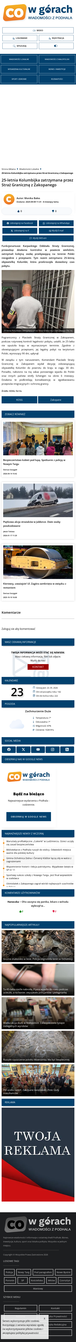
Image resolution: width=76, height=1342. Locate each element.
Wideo (38, 30)
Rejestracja (56, 38)
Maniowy (38, 1288)
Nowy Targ (23, 1272)
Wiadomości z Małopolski (57, 59)
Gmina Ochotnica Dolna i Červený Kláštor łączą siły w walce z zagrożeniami (38, 860)
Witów (51, 1280)
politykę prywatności (27, 1332)
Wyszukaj (19, 46)
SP (22, 1280)
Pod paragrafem (43, 1272)
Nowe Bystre (63, 1272)
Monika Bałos (32, 198)
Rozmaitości (57, 79)
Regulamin (20, 1308)
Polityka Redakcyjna (55, 1324)
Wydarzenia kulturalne (19, 69)
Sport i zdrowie (19, 79)
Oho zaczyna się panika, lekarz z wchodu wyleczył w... (38, 907)
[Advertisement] (38, 124)
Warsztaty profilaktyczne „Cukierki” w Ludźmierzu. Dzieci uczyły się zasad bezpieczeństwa (40, 843)
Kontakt (38, 667)
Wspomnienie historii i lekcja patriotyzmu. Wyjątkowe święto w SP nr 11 (39, 868)
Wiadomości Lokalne (19, 59)
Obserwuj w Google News (29, 816)
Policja (9, 1272)
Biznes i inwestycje (57, 69)
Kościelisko (37, 1280)
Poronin (10, 1280)
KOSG (19, 399)
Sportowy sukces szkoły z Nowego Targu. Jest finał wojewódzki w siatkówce (39, 877)
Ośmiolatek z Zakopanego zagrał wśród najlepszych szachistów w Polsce (39, 885)
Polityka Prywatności (55, 1316)
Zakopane (55, 399)
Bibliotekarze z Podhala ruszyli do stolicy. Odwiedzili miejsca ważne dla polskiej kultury (38, 851)
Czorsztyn (65, 1280)
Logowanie (19, 38)
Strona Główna (9, 169)
